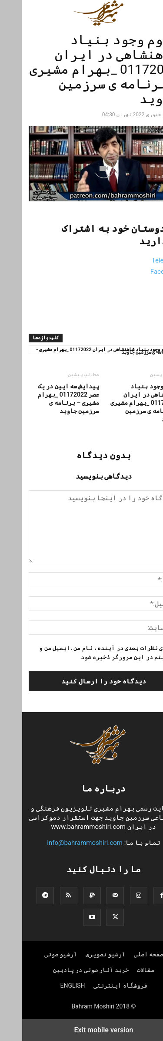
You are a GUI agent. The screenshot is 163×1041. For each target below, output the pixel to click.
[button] (144, 13)
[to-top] (152, 1026)
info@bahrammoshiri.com (62, 843)
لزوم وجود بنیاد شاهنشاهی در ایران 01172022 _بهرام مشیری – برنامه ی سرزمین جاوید (122, 403)
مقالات (123, 969)
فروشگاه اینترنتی (98, 985)
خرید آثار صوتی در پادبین (68, 969)
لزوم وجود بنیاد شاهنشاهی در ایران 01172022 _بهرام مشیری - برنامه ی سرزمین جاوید (82, 350)
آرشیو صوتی (38, 954)
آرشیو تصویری (83, 954)
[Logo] (82, 762)
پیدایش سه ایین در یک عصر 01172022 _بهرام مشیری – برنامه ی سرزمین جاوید (46, 398)
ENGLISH (50, 985)
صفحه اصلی (126, 954)
